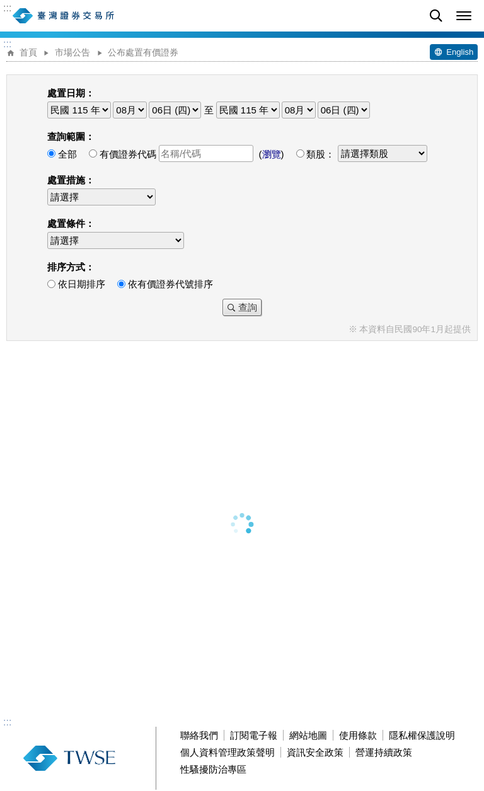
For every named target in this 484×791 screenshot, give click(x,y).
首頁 (28, 52)
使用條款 (358, 735)
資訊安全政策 (315, 752)
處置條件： (71, 223)
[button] (463, 15)
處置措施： (71, 180)
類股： (366, 154)
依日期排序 (81, 284)
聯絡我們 (199, 735)
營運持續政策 (383, 752)
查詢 (247, 307)
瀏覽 (271, 154)
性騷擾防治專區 (213, 769)
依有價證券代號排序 (170, 284)
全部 (67, 154)
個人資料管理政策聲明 (227, 752)
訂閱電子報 (253, 735)
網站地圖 (308, 735)
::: (7, 8)
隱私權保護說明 (422, 735)
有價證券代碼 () (192, 154)
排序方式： (71, 267)
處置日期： (71, 93)
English (459, 52)
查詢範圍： (71, 136)
